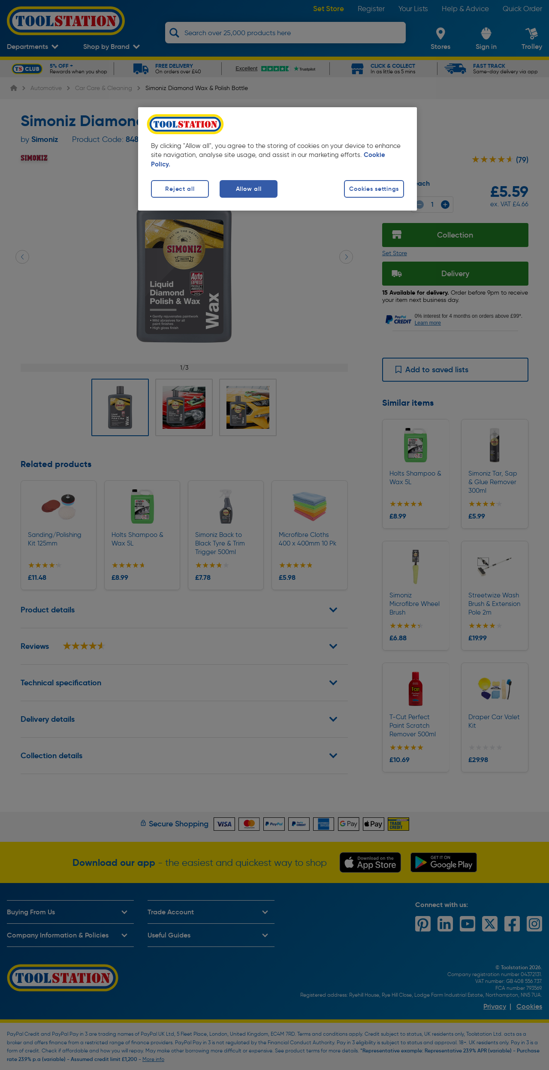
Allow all (248, 189)
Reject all (179, 189)
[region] (277, 159)
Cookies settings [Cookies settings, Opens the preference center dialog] (374, 189)
